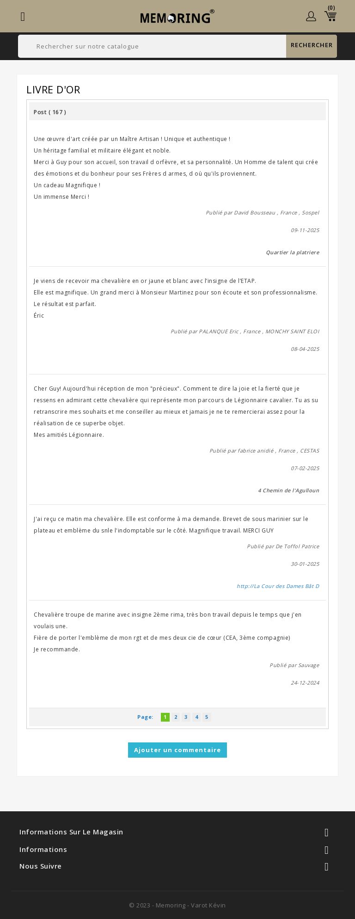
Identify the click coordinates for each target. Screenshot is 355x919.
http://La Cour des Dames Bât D (278, 585)
